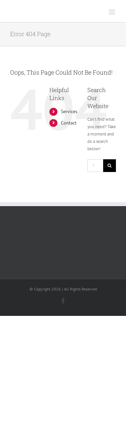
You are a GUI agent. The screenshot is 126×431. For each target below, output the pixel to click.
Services (69, 111)
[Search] (109, 165)
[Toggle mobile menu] (112, 11)
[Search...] (95, 165)
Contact (69, 123)
